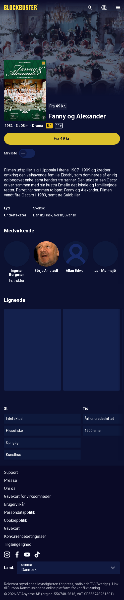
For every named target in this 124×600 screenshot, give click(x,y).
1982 (9, 126)
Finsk (48, 215)
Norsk (58, 215)
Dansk (38, 215)
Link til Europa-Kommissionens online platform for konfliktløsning (61, 586)
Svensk (39, 208)
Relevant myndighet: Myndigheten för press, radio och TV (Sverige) (57, 584)
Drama (37, 126)
